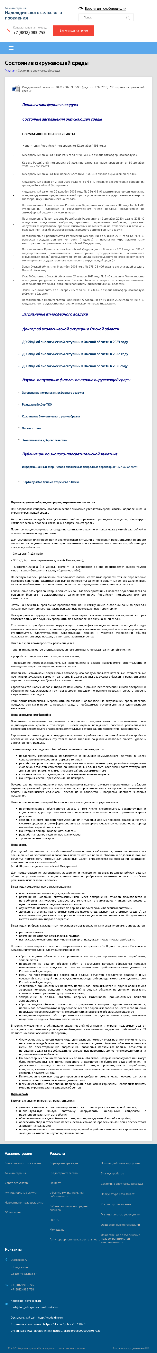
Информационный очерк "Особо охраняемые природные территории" (69, 466)
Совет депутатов (16, 1182)
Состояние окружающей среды (122, 1183)
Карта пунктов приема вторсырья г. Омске (51, 482)
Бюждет (55, 1182)
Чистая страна (31, 428)
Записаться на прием (74, 30)
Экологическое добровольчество (44, 440)
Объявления (13, 1212)
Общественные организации (120, 1224)
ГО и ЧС (54, 1219)
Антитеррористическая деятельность (75, 1239)
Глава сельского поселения (23, 1163)
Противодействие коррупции (120, 1163)
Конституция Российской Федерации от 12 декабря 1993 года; (64, 145)
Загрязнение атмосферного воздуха (54, 314)
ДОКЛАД (28, 366)
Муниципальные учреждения (120, 1214)
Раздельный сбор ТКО (37, 404)
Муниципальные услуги (21, 1192)
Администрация (16, 1173)
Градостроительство (64, 1173)
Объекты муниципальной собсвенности (67, 1194)
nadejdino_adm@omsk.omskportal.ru (34, 1307)
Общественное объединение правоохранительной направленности (120, 1238)
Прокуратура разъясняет (118, 1194)
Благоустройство (112, 1173)
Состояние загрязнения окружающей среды (62, 119)
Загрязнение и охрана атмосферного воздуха (53, 392)
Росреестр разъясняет (116, 1204)
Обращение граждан (64, 1163)
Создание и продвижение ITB (131, 1348)
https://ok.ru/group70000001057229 (77, 1330)
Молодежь (57, 1229)
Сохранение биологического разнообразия (51, 416)
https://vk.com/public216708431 (64, 1324)
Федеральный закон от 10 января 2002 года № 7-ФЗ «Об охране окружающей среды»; (79, 174)
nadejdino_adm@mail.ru (26, 1300)
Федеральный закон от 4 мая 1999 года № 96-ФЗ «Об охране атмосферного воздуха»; (80, 154)
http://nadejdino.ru (50, 1317)
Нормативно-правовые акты (24, 1202)
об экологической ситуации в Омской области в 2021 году (81, 366)
